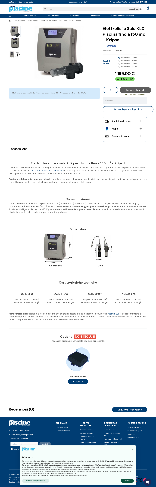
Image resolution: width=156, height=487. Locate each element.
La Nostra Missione (63, 431)
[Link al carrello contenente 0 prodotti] (147, 9)
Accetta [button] (127, 480)
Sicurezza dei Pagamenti (113, 439)
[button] (132, 449)
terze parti (52, 465)
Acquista (78, 381)
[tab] (19, 149)
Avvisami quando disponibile (128, 109)
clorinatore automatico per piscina (47, 170)
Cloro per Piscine (86, 433)
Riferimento (108, 51)
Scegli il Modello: (106, 62)
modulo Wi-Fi (114, 313)
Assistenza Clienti (134, 427)
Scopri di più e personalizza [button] (35, 480)
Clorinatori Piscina (86, 430)
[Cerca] (91, 9)
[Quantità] (110, 90)
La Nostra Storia (62, 427)
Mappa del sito (133, 437)
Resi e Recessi (109, 430)
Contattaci (131, 434)
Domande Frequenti (135, 431)
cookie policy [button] (69, 463)
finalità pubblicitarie (112, 467)
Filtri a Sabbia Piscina (88, 442)
